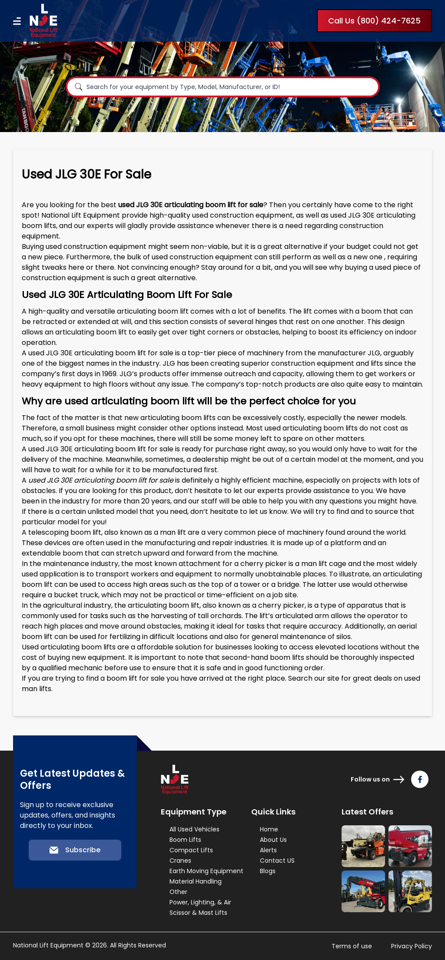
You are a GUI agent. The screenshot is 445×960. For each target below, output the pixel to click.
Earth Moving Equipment (206, 871)
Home (269, 829)
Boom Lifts (185, 839)
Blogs (268, 871)
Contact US (277, 860)
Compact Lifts (191, 850)
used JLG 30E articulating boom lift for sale (100, 353)
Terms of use (352, 946)
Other (178, 891)
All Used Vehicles (194, 829)
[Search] (78, 87)
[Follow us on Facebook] (420, 779)
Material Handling (195, 881)
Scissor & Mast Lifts (198, 912)
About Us (273, 839)
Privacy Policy (411, 946)
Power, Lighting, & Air (200, 902)
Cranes (180, 860)
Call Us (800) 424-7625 (374, 20)
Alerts (268, 850)
